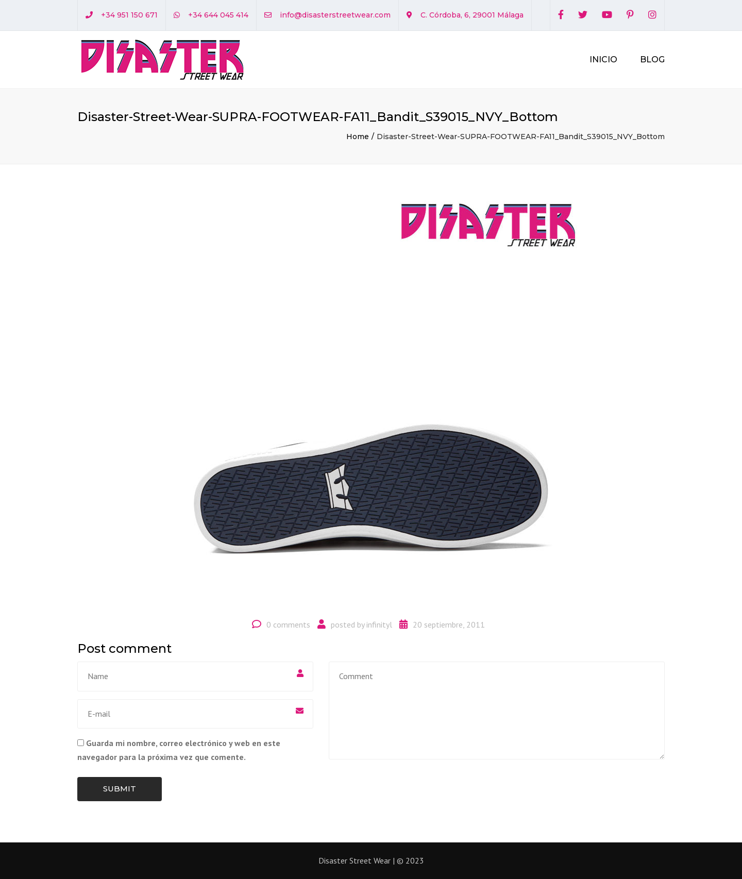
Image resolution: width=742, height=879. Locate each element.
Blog (652, 59)
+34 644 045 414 (218, 15)
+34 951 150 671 (129, 15)
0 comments (288, 624)
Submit (119, 788)
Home (357, 136)
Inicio (603, 59)
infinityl (379, 624)
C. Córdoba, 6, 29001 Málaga (472, 15)
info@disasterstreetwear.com (335, 15)
